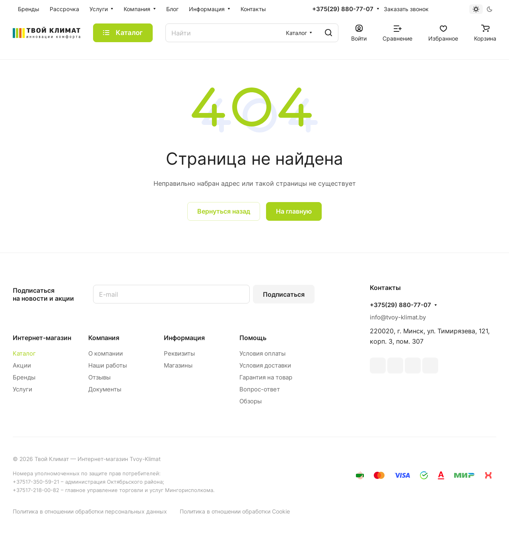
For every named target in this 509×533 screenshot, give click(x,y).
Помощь (252, 338)
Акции (22, 365)
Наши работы (107, 365)
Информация (184, 338)
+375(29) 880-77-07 (342, 9)
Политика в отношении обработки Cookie (235, 511)
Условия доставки (265, 365)
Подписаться (284, 294)
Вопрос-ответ (259, 389)
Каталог (24, 353)
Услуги (22, 389)
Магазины (178, 365)
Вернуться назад (223, 211)
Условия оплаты (262, 353)
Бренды (24, 377)
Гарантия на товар (265, 377)
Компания (103, 338)
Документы (104, 389)
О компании (105, 353)
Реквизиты (179, 353)
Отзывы (99, 377)
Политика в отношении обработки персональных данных (90, 511)
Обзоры (250, 401)
